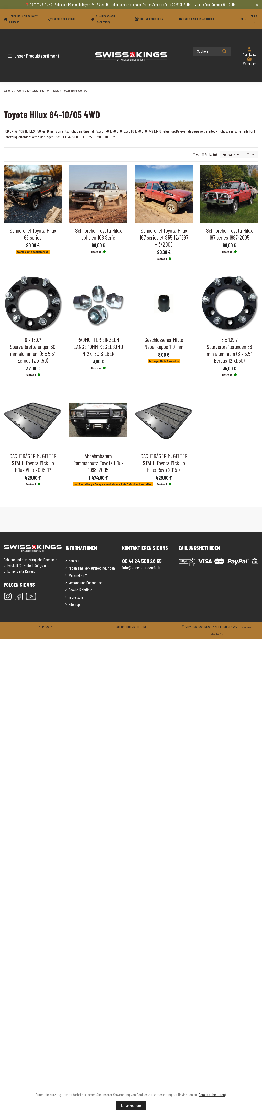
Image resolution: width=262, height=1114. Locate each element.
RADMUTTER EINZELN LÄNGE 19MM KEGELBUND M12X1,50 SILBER (98, 346)
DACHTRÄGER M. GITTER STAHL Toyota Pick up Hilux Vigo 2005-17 (32, 462)
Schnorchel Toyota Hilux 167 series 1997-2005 (229, 234)
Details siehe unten (212, 1094)
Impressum (76, 597)
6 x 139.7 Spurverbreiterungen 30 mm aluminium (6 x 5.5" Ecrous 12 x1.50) (33, 350)
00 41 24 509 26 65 (142, 561)
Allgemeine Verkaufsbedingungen (92, 568)
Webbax (247, 627)
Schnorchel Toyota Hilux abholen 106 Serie (98, 234)
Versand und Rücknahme (86, 582)
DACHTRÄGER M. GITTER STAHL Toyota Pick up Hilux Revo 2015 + (163, 462)
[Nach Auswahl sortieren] (232, 154)
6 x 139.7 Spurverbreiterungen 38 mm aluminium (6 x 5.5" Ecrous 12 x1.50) (229, 350)
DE (244, 19)
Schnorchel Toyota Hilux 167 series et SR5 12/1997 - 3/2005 (164, 237)
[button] (34, 55)
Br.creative (217, 633)
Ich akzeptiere (131, 1105)
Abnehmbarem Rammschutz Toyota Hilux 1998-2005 (98, 462)
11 (251, 154)
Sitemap (74, 604)
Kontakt (74, 560)
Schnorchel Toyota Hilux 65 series (33, 234)
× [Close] (257, 4)
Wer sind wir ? (78, 575)
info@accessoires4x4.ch (141, 567)
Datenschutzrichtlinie (131, 627)
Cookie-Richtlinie (80, 589)
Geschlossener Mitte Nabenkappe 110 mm (163, 343)
